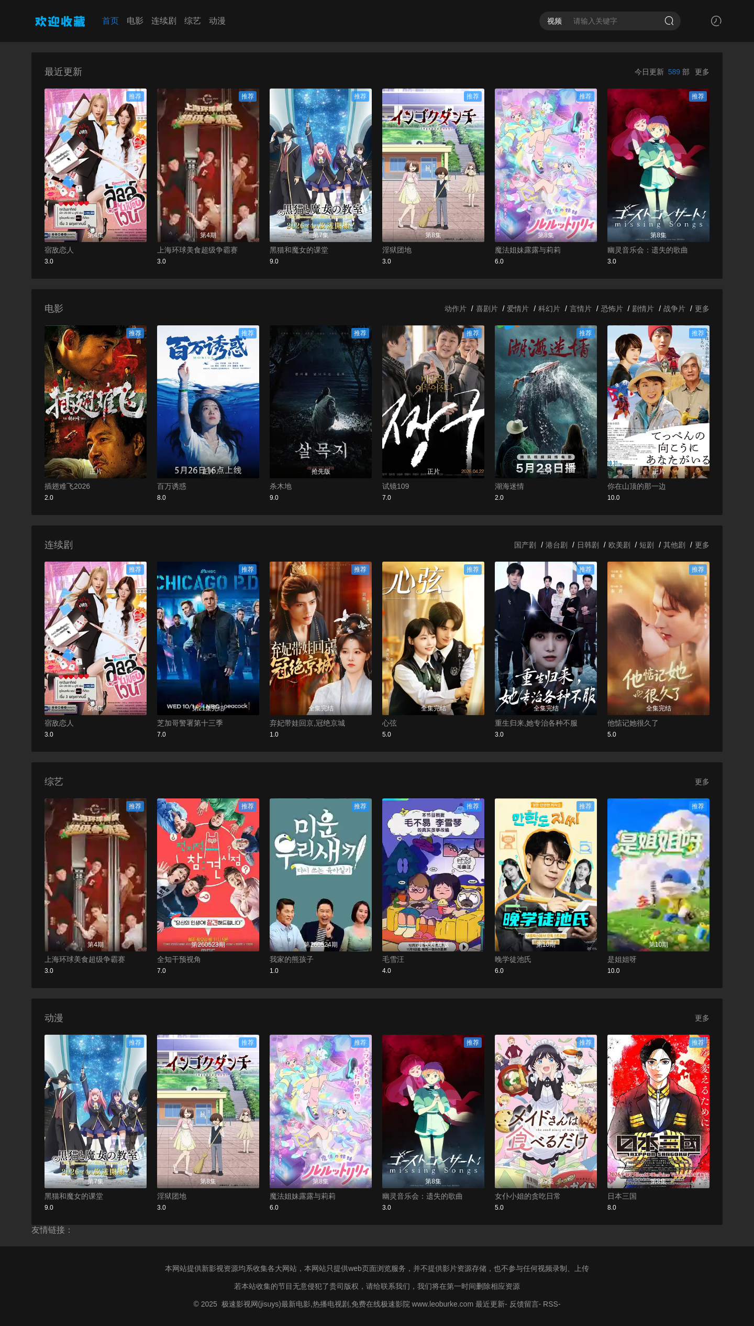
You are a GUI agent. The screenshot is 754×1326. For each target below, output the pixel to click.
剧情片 (643, 308)
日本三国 (622, 1196)
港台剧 (557, 545)
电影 (135, 20)
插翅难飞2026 (67, 486)
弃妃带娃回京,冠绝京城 (307, 723)
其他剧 (674, 545)
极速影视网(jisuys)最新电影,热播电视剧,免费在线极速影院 (315, 1304)
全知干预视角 (179, 959)
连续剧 (163, 20)
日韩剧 (588, 545)
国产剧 (525, 545)
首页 (110, 20)
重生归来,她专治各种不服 (536, 723)
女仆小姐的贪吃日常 (528, 1196)
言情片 (581, 308)
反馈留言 (524, 1304)
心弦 (389, 723)
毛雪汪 (393, 959)
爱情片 (518, 308)
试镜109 (395, 486)
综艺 (192, 20)
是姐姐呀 (622, 959)
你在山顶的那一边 (636, 486)
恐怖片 (612, 308)
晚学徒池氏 (513, 959)
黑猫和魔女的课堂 (299, 250)
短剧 (646, 545)
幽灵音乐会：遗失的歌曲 (647, 250)
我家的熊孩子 (292, 959)
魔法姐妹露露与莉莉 (528, 250)
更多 (702, 72)
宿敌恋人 (59, 250)
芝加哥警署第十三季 (190, 723)
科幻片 (549, 308)
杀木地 (281, 486)
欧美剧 (619, 545)
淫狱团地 (397, 250)
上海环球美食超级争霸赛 (197, 250)
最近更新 (490, 1304)
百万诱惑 (171, 486)
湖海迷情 (509, 486)
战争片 (674, 308)
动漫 (217, 20)
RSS (550, 1304)
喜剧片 (487, 308)
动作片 (456, 308)
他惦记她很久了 (633, 723)
